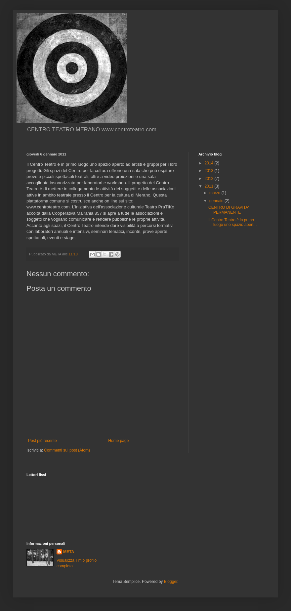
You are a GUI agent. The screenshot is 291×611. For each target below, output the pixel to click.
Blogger (171, 581)
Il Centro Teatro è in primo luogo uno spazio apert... (232, 222)
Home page (118, 440)
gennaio (217, 200)
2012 (210, 178)
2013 (210, 170)
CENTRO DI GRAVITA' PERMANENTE (228, 209)
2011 (210, 186)
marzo (215, 193)
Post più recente (42, 440)
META (68, 551)
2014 (210, 163)
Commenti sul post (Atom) (67, 450)
